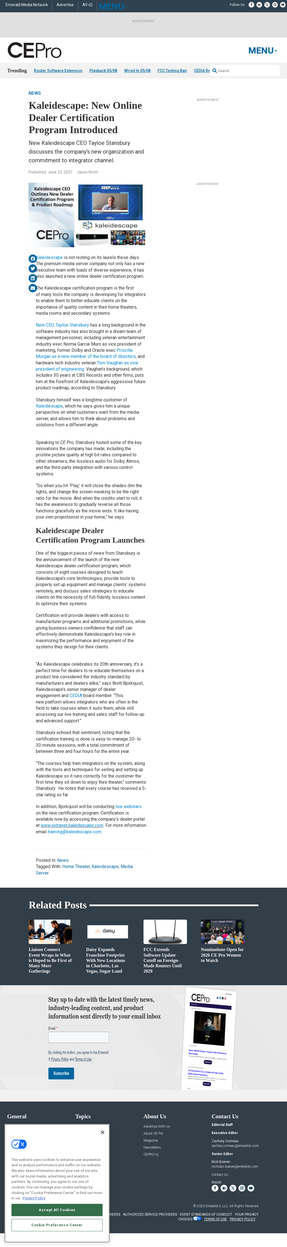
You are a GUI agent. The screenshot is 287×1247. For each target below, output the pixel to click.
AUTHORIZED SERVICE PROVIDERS (150, 1228)
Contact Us (220, 1188)
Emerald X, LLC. (217, 1220)
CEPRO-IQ (151, 1168)
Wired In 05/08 (137, 70)
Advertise (65, 5)
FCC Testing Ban (172, 70)
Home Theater (76, 866)
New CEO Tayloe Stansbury (62, 325)
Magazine (151, 1154)
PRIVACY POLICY (243, 1233)
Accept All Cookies (57, 1210)
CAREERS (112, 1228)
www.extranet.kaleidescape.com (72, 825)
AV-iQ (87, 5)
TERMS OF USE (215, 1233)
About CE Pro (153, 1147)
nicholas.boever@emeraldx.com (235, 1180)
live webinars (128, 806)
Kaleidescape (49, 257)
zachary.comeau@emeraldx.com (235, 1160)
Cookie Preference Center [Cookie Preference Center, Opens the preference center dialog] (57, 1225)
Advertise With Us (157, 1140)
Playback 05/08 (103, 70)
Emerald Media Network (27, 5)
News (35, 93)
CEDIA (76, 695)
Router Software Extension (58, 70)
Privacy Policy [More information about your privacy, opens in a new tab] (34, 1198)
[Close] (102, 1132)
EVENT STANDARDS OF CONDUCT (206, 1228)
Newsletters (152, 1161)
